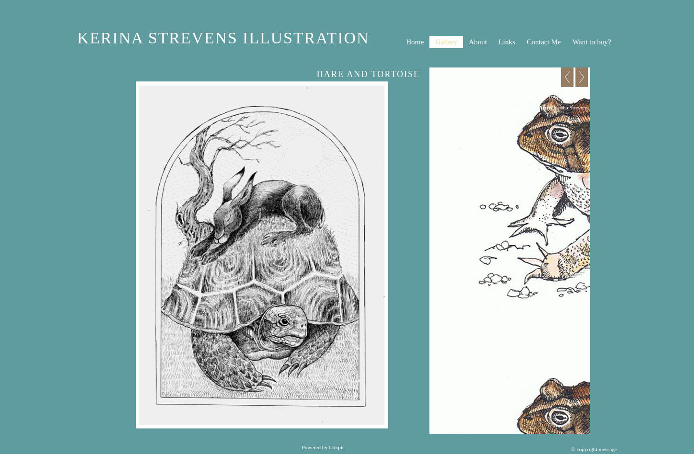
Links (506, 42)
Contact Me (544, 42)
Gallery (446, 42)
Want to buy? (592, 42)
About (478, 42)
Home (415, 42)
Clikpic (337, 447)
